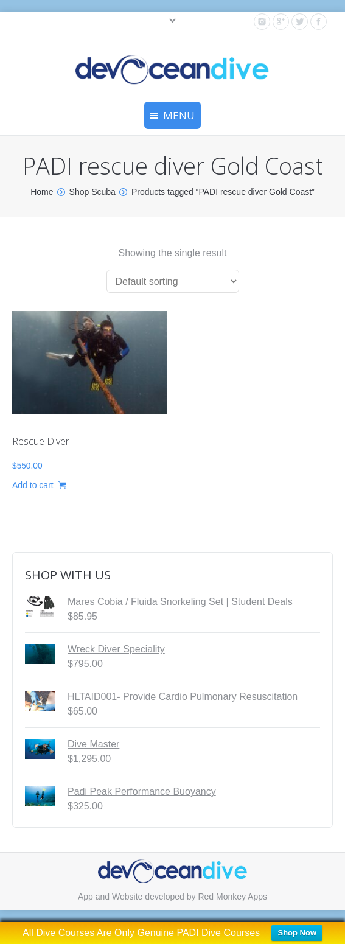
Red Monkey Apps (232, 896)
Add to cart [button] (33, 485)
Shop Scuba (92, 192)
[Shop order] (172, 281)
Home (41, 192)
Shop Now (296, 932)
